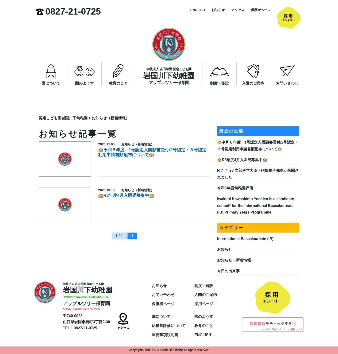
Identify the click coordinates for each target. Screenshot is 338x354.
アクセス (237, 10)
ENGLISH (197, 10)
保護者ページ (261, 10)
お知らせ (218, 10)
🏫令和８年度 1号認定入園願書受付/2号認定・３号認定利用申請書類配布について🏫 (152, 152)
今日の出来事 (228, 271)
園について (51, 83)
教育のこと (118, 83)
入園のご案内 (253, 83)
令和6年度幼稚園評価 (235, 188)
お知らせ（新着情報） (236, 260)
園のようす (84, 83)
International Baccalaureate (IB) (245, 239)
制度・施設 (219, 83)
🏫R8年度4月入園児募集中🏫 (126, 195)
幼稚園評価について (169, 326)
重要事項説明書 (165, 335)
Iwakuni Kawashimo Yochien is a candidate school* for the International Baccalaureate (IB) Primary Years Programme (255, 205)
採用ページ (203, 304)
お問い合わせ (287, 83)
